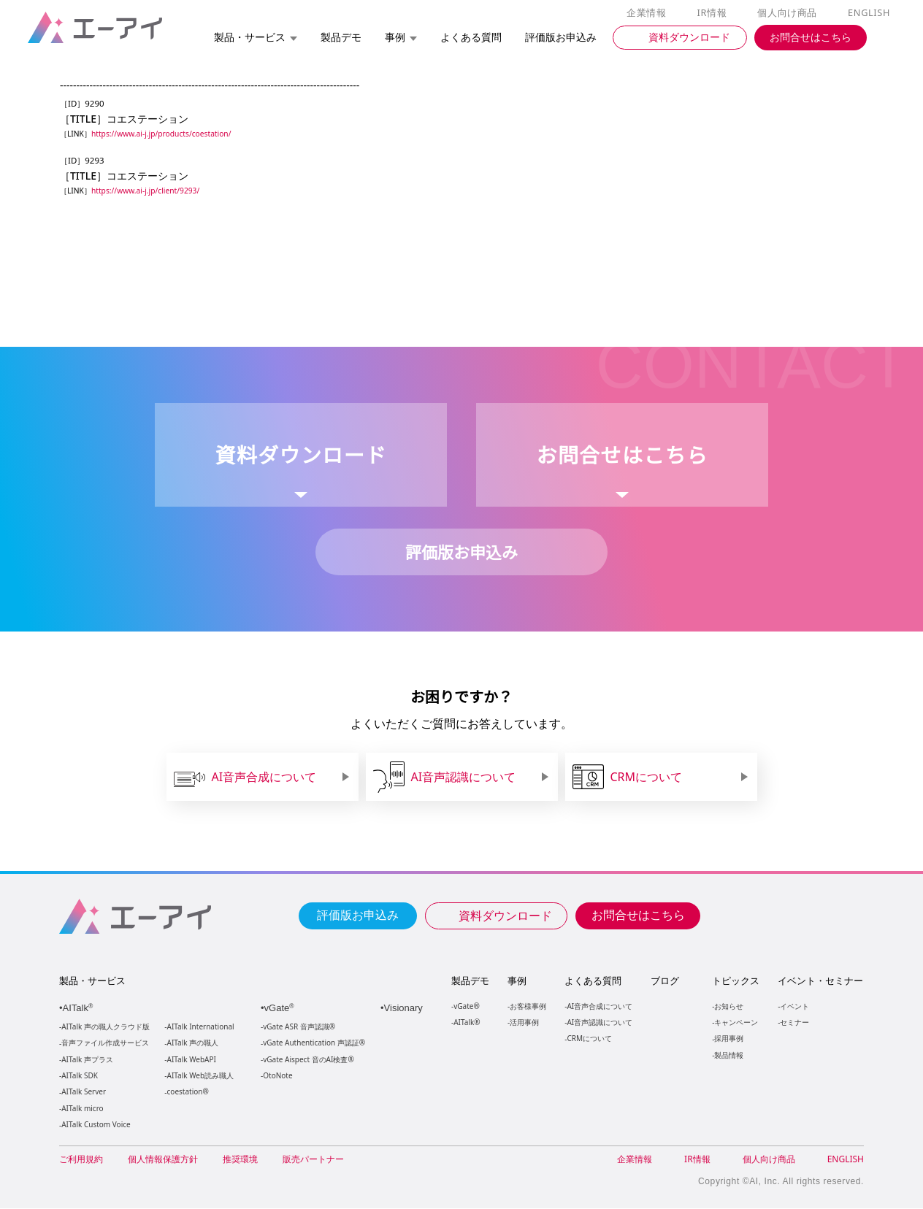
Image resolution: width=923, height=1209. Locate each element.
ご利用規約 (81, 1160)
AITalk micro (82, 1109)
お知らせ (728, 1006)
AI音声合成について (599, 1006)
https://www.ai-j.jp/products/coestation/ (164, 133)
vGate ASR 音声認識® (297, 1027)
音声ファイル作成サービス (105, 1043)
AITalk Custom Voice (95, 1125)
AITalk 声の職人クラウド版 (105, 1027)
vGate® (465, 1006)
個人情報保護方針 (163, 1160)
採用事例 (728, 1038)
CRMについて (589, 1038)
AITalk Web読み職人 (200, 1076)
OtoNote (277, 1076)
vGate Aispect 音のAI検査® (307, 1060)
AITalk (80, 1008)
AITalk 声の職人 (193, 1043)
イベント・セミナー (819, 981)
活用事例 (524, 1022)
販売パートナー (313, 1160)
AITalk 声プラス (87, 1060)
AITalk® (465, 1022)
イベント (793, 1006)
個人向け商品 (789, 13)
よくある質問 (592, 981)
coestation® (186, 1092)
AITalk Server (83, 1092)
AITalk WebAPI (191, 1060)
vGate (280, 1008)
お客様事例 (528, 1006)
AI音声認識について (599, 1022)
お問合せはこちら (638, 915)
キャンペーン (735, 1022)
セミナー (793, 1022)
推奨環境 (240, 1160)
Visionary (404, 1008)
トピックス (735, 981)
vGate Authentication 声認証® (312, 1043)
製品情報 (728, 1055)
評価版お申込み (358, 915)
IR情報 (714, 13)
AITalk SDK (79, 1076)
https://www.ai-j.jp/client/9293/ (148, 190)
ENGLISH (870, 13)
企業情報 (649, 13)
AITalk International (200, 1027)
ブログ (664, 981)
